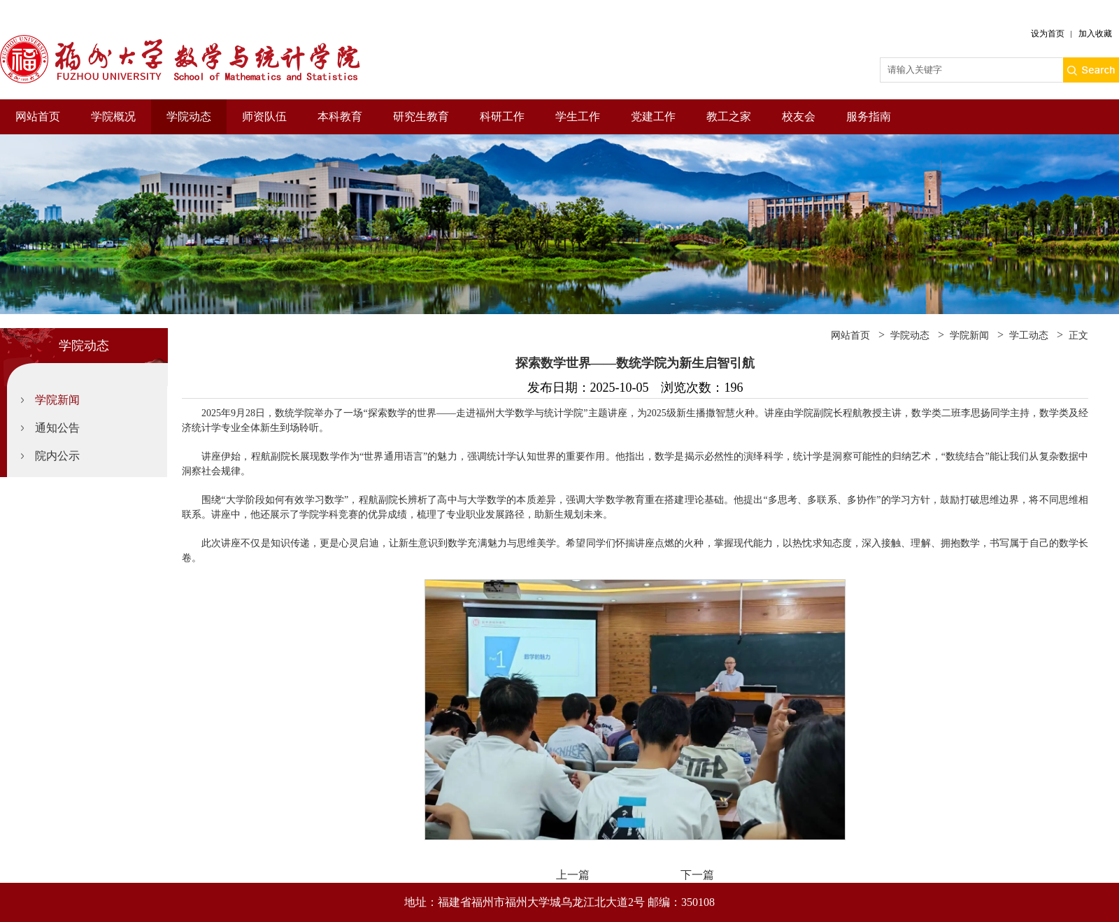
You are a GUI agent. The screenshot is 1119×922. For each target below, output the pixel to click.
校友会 (798, 116)
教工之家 (728, 116)
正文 (1078, 335)
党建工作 (653, 116)
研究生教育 (421, 116)
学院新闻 (57, 400)
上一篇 (573, 875)
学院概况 (113, 116)
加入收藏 (1095, 33)
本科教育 (340, 116)
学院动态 (188, 116)
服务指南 (868, 116)
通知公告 (57, 428)
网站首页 (37, 116)
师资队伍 (264, 116)
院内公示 (57, 456)
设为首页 (1047, 33)
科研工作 (502, 116)
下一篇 (697, 875)
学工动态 (1028, 335)
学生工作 (577, 116)
